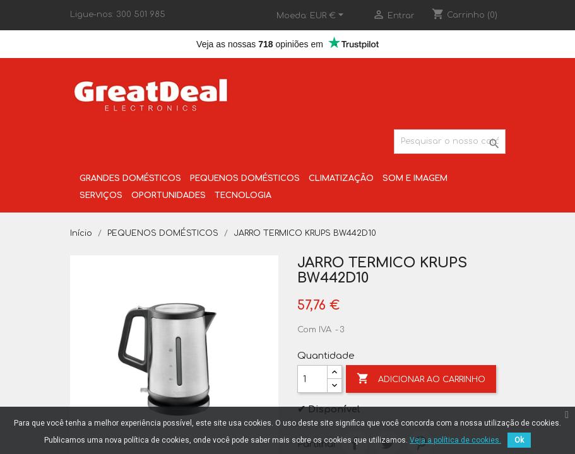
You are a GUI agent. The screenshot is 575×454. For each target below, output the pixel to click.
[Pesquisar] (450, 141)
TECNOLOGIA (243, 195)
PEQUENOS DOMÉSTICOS (245, 178)
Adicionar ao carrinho (421, 379)
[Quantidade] (312, 379)
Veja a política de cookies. (455, 440)
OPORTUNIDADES (168, 195)
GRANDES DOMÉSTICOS (130, 178)
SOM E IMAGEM (415, 178)
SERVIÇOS (101, 195)
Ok (519, 440)
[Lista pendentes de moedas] (328, 15)
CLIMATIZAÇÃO (341, 178)
